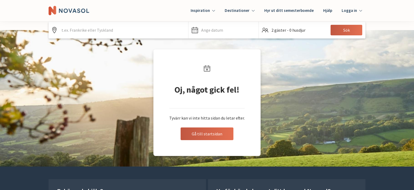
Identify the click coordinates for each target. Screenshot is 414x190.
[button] (223, 30)
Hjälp (327, 10)
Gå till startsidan (207, 133)
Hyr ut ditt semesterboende (289, 10)
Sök (346, 30)
